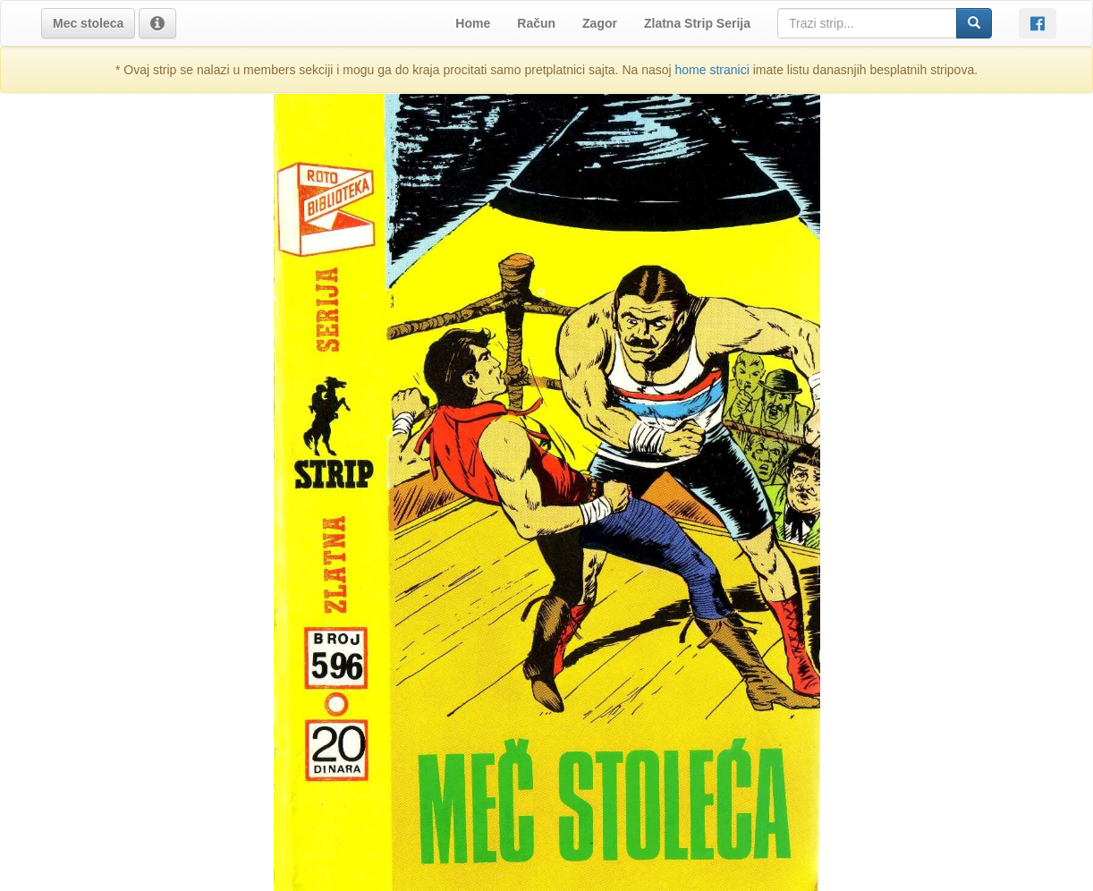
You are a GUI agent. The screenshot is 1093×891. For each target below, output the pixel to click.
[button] (88, 23)
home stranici (712, 70)
